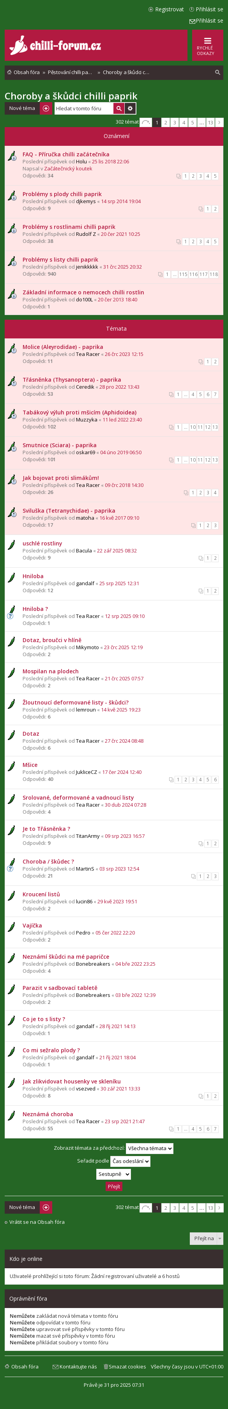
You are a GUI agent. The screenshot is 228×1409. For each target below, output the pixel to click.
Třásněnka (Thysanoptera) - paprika (72, 379)
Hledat (118, 108)
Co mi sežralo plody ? (51, 1050)
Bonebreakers (93, 963)
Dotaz (31, 733)
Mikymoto (87, 647)
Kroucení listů (41, 894)
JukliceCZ (86, 771)
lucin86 (84, 901)
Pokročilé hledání (130, 108)
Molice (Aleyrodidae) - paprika (63, 346)
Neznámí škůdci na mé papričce (66, 956)
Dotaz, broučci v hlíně (52, 640)
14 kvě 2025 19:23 (121, 709)
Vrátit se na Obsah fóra (37, 1222)
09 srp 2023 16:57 (125, 835)
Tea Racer (88, 354)
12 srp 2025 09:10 (125, 616)
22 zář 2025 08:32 (117, 550)
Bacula (84, 550)
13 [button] (210, 122)
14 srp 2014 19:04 (121, 201)
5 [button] (192, 122)
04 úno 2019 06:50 (120, 452)
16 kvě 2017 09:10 (119, 517)
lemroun (86, 709)
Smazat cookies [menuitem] (127, 1366)
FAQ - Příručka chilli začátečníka (66, 154)
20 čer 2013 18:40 (117, 299)
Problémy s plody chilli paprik (62, 194)
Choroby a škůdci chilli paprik (71, 95)
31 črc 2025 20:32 (122, 266)
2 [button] (165, 122)
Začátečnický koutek (68, 168)
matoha (85, 517)
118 (214, 274)
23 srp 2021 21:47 (125, 1121)
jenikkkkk (87, 266)
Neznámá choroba (48, 1114)
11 (200, 427)
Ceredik (85, 386)
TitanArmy (88, 835)
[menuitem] (218, 72)
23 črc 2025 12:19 (123, 647)
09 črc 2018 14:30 (124, 485)
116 (193, 274)
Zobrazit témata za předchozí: (113, 1148)
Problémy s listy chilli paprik (60, 259)
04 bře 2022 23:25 (135, 963)
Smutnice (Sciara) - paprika (60, 445)
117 (204, 274)
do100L (84, 299)
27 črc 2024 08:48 (124, 740)
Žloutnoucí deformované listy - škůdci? (76, 702)
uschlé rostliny (42, 543)
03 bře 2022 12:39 (135, 994)
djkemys (86, 201)
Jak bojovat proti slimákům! (61, 477)
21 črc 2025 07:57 (124, 678)
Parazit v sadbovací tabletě (60, 987)
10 (193, 427)
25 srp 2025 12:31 (119, 583)
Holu (81, 161)
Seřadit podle (113, 1161)
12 (207, 427)
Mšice (30, 764)
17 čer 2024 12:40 (121, 771)
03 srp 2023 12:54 (119, 868)
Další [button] (219, 122)
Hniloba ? (35, 608)
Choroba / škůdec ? (48, 861)
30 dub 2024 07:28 (125, 804)
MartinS (85, 868)
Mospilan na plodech (51, 671)
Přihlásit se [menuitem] (209, 9)
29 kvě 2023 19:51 (117, 901)
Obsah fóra (25, 1366)
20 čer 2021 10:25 (120, 233)
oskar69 (85, 452)
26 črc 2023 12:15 (124, 354)
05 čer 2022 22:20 (115, 932)
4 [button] (183, 122)
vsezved (85, 1088)
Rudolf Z (86, 233)
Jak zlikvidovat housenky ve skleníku (72, 1081)
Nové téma (22, 108)
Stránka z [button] (146, 122)
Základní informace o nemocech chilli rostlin (83, 292)
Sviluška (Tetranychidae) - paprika (69, 510)
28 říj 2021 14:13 (117, 1026)
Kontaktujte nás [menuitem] (78, 1366)
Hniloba (33, 576)
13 (215, 427)
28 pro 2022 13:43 (119, 386)
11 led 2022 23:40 (122, 419)
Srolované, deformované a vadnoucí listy (78, 797)
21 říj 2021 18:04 (117, 1057)
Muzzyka (86, 419)
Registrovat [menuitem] (169, 9)
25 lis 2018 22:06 (110, 161)
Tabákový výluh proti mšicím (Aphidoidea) (79, 412)
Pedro (83, 932)
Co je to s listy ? (44, 1019)
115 (183, 274)
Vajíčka (32, 925)
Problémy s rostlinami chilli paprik (69, 226)
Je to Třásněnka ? (46, 828)
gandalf (85, 583)
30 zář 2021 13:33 (120, 1088)
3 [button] (174, 122)
